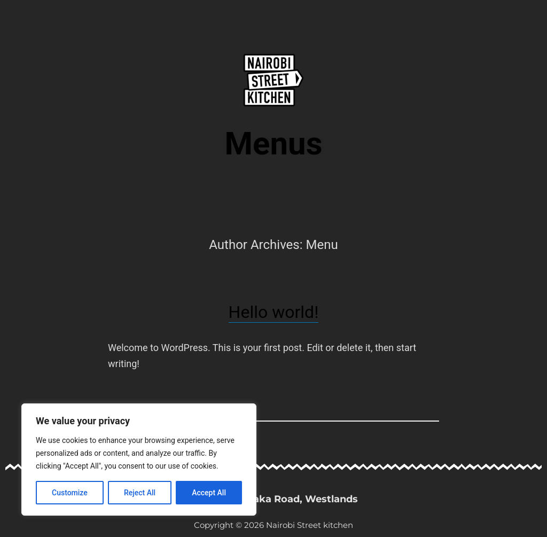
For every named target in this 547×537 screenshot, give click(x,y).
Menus (274, 143)
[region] (138, 459)
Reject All (139, 492)
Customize (70, 492)
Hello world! (274, 312)
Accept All (209, 492)
